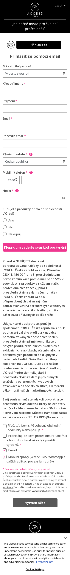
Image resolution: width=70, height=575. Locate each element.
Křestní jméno (14, 84)
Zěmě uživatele (17, 154)
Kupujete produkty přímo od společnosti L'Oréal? (32, 211)
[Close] (65, 539)
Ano (11, 220)
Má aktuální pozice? (17, 66)
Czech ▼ (60, 5)
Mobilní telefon (18, 172)
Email (8, 118)
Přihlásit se (38, 45)
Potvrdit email (14, 136)
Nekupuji (14, 234)
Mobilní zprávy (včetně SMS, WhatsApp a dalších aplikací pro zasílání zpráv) (36, 459)
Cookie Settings (35, 570)
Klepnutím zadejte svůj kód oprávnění (35, 247)
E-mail (12, 450)
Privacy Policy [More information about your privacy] (44, 563)
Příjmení (10, 101)
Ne (10, 227)
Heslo (11, 191)
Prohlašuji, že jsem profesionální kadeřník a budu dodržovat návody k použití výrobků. (37, 440)
